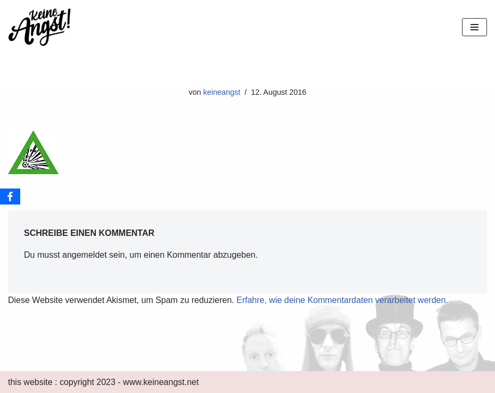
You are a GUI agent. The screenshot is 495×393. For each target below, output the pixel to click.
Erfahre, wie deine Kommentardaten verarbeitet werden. (342, 300)
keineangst (222, 92)
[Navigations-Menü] (474, 27)
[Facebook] (10, 196)
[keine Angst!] (40, 27)
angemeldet (84, 254)
